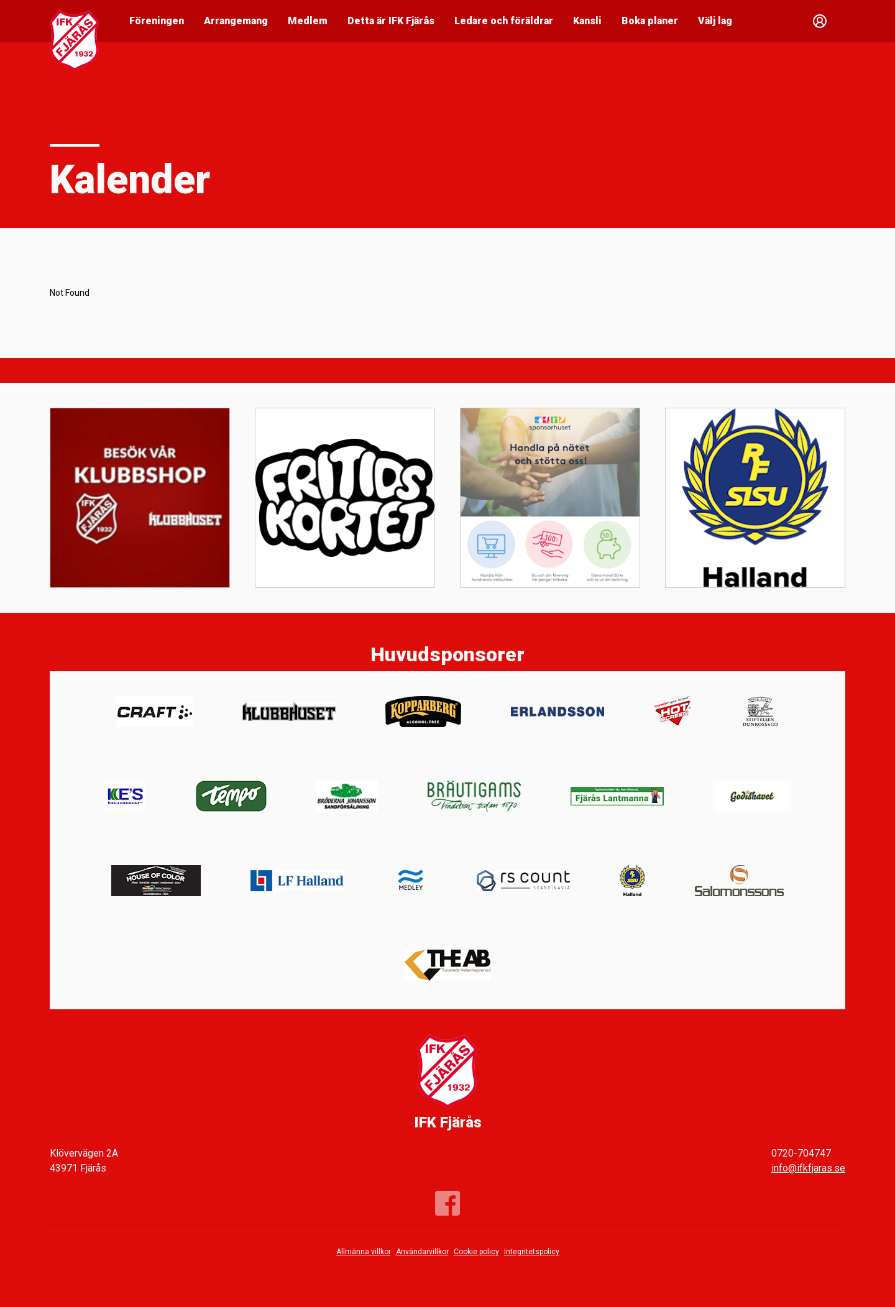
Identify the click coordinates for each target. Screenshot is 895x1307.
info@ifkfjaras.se (808, 1168)
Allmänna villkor (363, 1251)
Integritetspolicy (531, 1251)
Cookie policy (476, 1251)
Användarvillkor (422, 1251)
